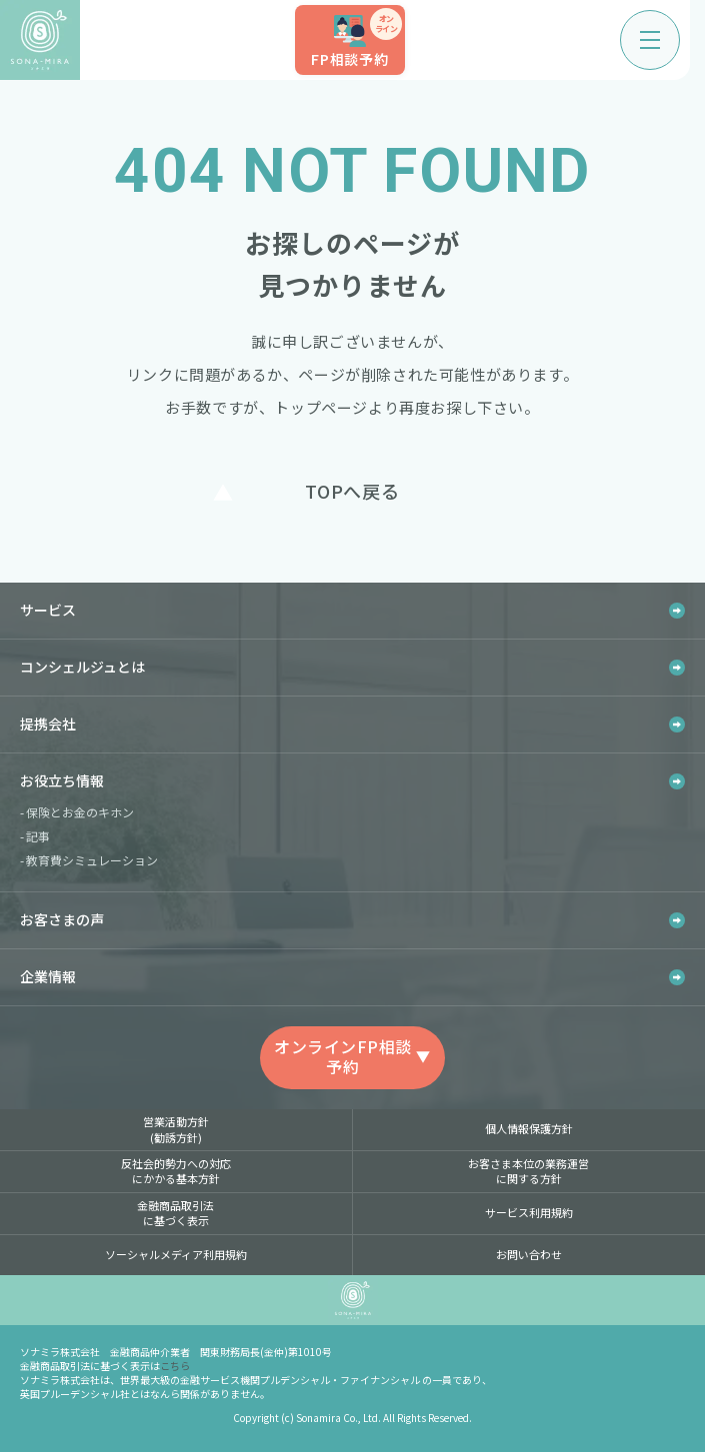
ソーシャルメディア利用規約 (176, 1254)
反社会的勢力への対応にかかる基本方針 (176, 1170)
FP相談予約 (356, 38)
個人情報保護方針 (529, 1128)
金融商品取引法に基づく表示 (175, 1212)
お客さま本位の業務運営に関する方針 (528, 1170)
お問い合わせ (529, 1254)
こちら (175, 1365)
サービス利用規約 (529, 1212)
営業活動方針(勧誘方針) (176, 1128)
